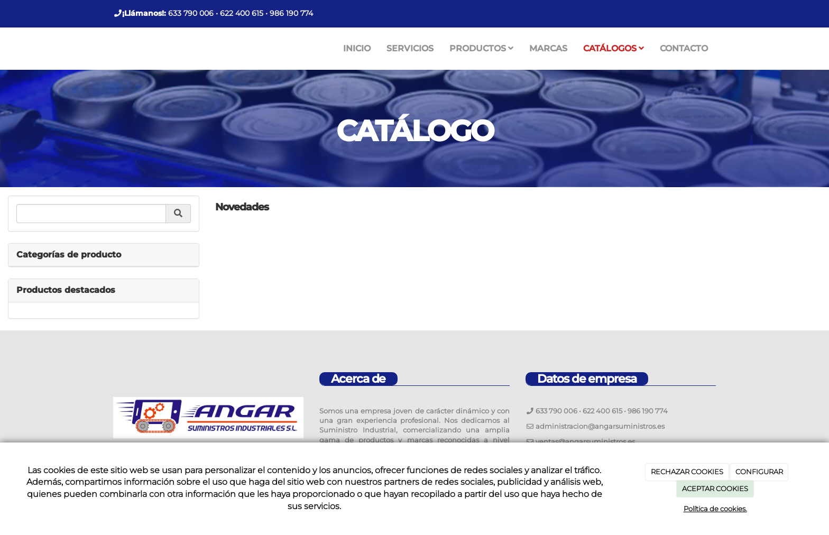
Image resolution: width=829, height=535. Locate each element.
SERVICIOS (410, 48)
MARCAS (548, 48)
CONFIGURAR (759, 471)
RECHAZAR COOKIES (687, 471)
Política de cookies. (715, 508)
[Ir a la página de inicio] (102, 48)
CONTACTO (684, 48)
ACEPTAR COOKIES (715, 488)
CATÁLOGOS (613, 48)
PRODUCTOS (481, 48)
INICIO (357, 48)
